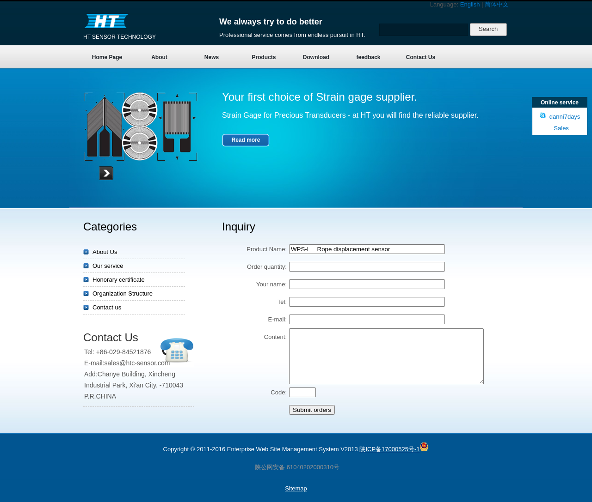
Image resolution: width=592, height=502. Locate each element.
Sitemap (296, 488)
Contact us (106, 307)
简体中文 (497, 4)
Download (316, 57)
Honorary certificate (118, 279)
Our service (107, 265)
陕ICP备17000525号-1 (389, 449)
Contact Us (420, 57)
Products (264, 57)
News (211, 57)
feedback (368, 57)
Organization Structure (122, 293)
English (470, 4)
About (159, 57)
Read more (245, 140)
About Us (104, 251)
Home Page (107, 57)
